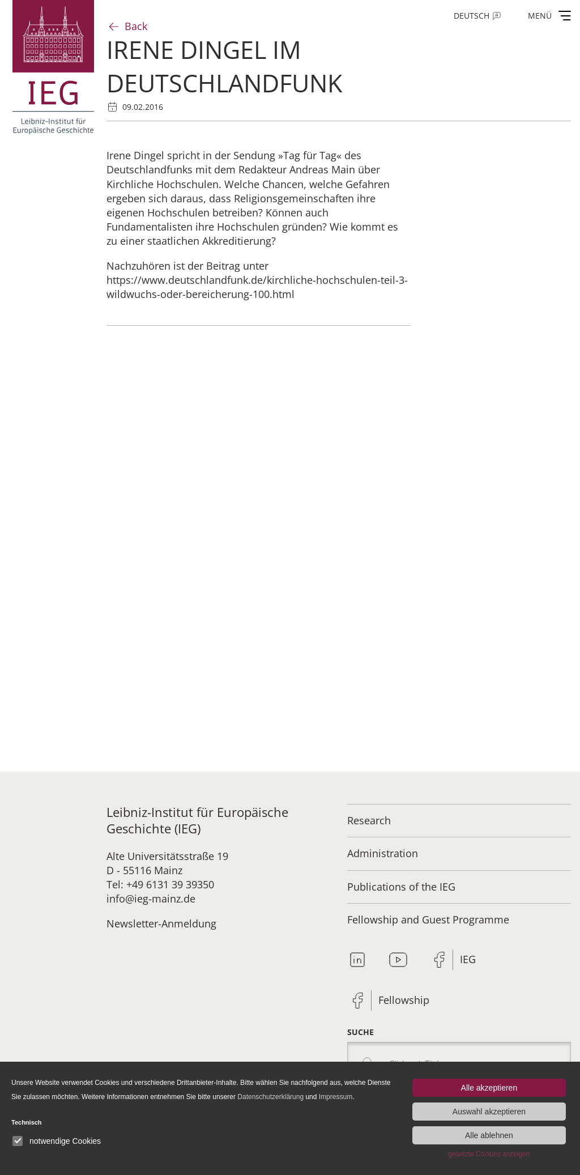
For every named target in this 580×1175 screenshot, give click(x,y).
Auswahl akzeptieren (489, 1111)
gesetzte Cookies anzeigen (489, 1154)
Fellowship (403, 1000)
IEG (468, 959)
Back (136, 26)
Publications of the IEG (401, 886)
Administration (382, 853)
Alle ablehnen (489, 1135)
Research (369, 820)
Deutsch (471, 15)
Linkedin (357, 960)
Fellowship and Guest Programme (428, 919)
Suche (360, 1032)
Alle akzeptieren (489, 1087)
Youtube (398, 960)
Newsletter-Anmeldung (161, 923)
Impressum (335, 1097)
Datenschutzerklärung (270, 1097)
